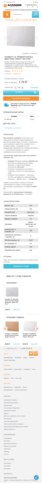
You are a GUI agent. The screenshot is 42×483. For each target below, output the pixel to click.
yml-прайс (7, 468)
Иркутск (6, 378)
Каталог (18, 19)
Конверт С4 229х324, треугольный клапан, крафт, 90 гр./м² (12, 335)
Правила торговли (10, 446)
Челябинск (18, 357)
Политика (7, 449)
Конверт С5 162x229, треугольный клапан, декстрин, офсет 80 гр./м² (12, 302)
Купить (26, 92)
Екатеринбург (8, 357)
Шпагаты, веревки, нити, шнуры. (15, 416)
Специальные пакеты (30, 19)
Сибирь (7, 365)
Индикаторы (8, 405)
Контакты (16, 10)
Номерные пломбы (10, 400)
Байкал (7, 374)
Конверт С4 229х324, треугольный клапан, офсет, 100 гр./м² (30, 335)
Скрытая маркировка (11, 421)
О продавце (8, 438)
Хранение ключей (10, 410)
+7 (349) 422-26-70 (31, 5)
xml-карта (7, 466)
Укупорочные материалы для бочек (16, 426)
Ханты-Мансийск (9, 360)
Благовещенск (8, 390)
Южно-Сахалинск (21, 390)
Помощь (22, 10)
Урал (6, 354)
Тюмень (31, 357)
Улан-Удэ (18, 378)
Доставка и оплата (32, 10)
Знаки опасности (9, 429)
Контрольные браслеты (12, 408)
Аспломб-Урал (9, 19)
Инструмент (8, 418)
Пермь (25, 357)
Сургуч (6, 413)
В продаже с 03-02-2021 (12, 128)
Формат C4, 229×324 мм (28, 21)
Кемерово (26, 369)
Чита (12, 378)
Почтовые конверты (12, 21)
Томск (34, 369)
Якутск (25, 387)
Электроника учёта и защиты (14, 424)
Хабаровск (17, 387)
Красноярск (18, 369)
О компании (8, 10)
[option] (21, 36)
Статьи (6, 454)
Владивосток (8, 387)
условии (14, 107)
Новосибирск (8, 369)
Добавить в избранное (31, 53)
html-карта (7, 463)
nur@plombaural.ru (11, 348)
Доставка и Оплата (10, 443)
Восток (7, 383)
